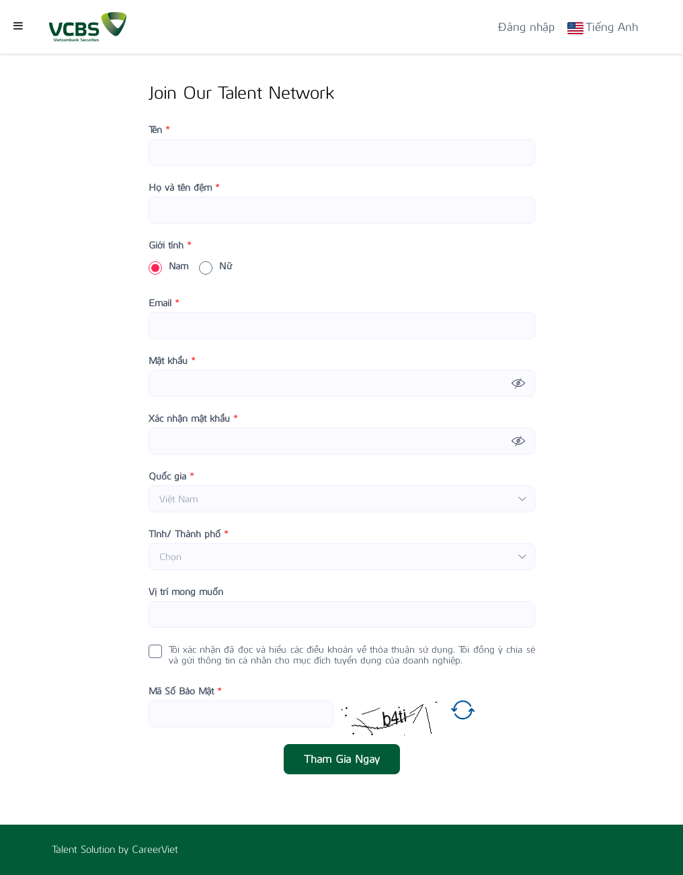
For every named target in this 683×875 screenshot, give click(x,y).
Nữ (215, 266)
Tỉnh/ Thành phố (189, 534)
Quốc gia (171, 476)
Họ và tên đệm (184, 188)
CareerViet (155, 849)
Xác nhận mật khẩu (193, 419)
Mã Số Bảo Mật (185, 691)
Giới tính (170, 245)
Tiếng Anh (612, 27)
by (125, 849)
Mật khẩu (172, 361)
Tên (159, 130)
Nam (168, 266)
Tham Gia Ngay (342, 759)
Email (164, 303)
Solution (99, 849)
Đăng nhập (526, 27)
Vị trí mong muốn (186, 592)
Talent (66, 849)
